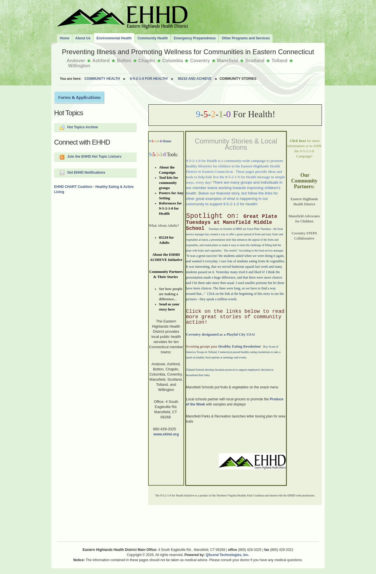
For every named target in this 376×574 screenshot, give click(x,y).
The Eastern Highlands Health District (122, 16)
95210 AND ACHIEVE (195, 79)
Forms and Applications (79, 97)
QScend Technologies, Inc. (227, 555)
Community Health (102, 79)
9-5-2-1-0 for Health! (149, 79)
